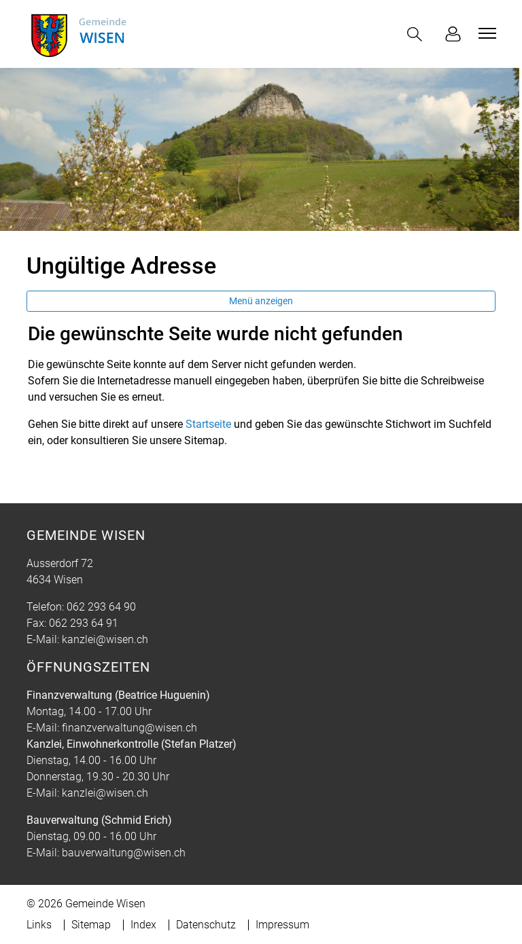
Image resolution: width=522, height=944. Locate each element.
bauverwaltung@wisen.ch (124, 852)
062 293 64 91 (83, 623)
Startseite (208, 424)
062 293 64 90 (101, 606)
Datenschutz (206, 924)
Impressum (282, 924)
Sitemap (91, 924)
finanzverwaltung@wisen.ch (129, 727)
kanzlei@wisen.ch (105, 639)
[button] (417, 34)
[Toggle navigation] (485, 33)
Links (39, 924)
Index (143, 924)
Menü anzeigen (261, 300)
